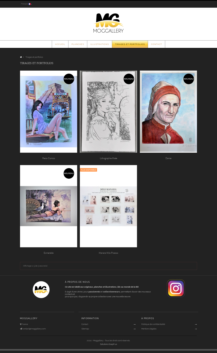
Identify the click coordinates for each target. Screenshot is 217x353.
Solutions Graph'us (108, 344)
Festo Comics (48, 158)
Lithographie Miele (108, 158)
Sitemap (85, 329)
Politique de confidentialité (153, 324)
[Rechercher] (178, 4)
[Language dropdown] (26, 4)
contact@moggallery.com (34, 329)
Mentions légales (148, 329)
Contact (84, 324)
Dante (168, 158)
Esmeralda (48, 253)
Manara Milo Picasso (108, 253)
